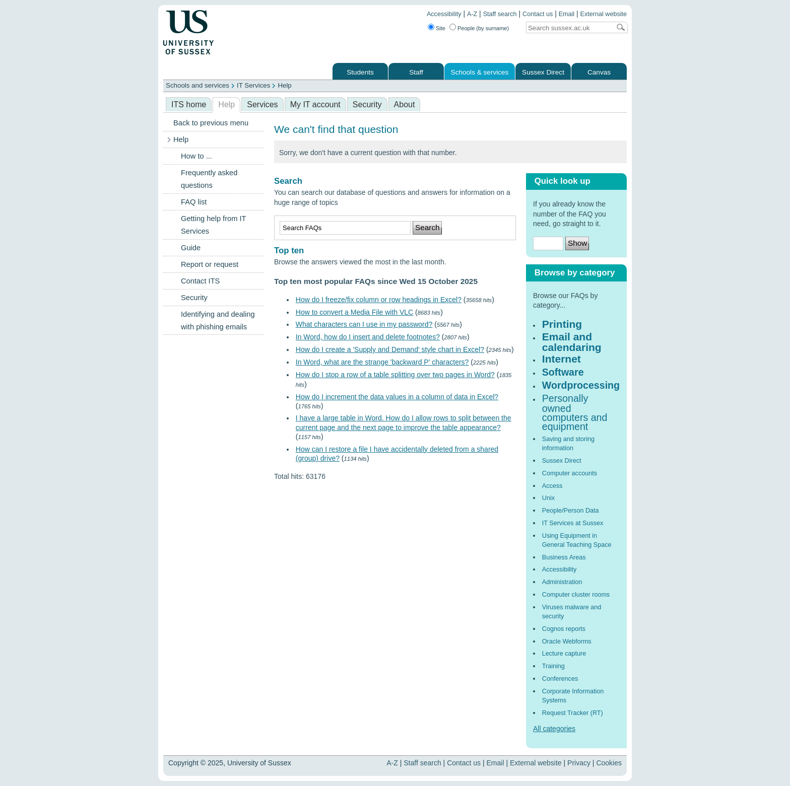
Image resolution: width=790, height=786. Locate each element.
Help (284, 85)
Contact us (537, 14)
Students (360, 72)
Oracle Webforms (566, 641)
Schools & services (480, 72)
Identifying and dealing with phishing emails (218, 320)
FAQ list (194, 202)
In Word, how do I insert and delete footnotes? (368, 337)
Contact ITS (200, 281)
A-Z (472, 14)
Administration (562, 582)
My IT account (315, 104)
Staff (416, 72)
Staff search (500, 14)
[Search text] (568, 28)
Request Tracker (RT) (572, 713)
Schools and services (197, 85)
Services (262, 104)
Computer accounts (569, 473)
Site (440, 28)
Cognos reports (563, 628)
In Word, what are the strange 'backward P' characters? (382, 362)
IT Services (253, 85)
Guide (191, 248)
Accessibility (444, 14)
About (404, 104)
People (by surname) (483, 28)
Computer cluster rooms (576, 594)
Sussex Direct (543, 72)
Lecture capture (564, 653)
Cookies (609, 763)
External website (603, 14)
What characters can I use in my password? (364, 324)
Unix (548, 498)
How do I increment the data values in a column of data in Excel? (397, 397)
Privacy (578, 763)
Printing (562, 324)
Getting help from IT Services (213, 225)
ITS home (188, 104)
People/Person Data (570, 510)
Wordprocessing (581, 385)
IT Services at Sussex (573, 523)
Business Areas (564, 557)
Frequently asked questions (209, 179)
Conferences (560, 678)
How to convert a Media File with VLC (354, 312)
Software (563, 372)
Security (367, 104)
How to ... (196, 156)
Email (567, 14)
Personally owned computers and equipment (575, 413)
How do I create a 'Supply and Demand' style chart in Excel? (390, 349)
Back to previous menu (210, 123)
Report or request (209, 264)
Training (553, 666)
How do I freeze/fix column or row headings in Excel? (379, 300)
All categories (554, 729)
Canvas (599, 72)
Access (552, 485)
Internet (561, 359)
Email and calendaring (572, 341)
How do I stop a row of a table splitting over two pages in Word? (395, 375)
